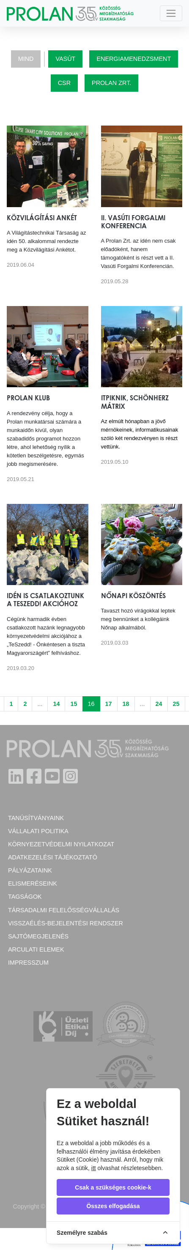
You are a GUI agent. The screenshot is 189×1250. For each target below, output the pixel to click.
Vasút (65, 58)
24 (159, 703)
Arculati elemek (36, 949)
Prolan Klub (28, 398)
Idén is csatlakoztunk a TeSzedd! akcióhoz (45, 599)
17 (108, 703)
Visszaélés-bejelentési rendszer (65, 923)
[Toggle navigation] (171, 13)
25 (176, 703)
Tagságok (25, 896)
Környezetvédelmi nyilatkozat (61, 844)
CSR (64, 82)
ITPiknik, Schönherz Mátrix (135, 402)
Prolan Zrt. (111, 82)
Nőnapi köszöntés (133, 595)
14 (56, 703)
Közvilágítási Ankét (42, 217)
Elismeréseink (32, 883)
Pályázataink (30, 870)
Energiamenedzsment (133, 58)
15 (73, 703)
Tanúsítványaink (36, 818)
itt (93, 1168)
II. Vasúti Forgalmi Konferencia (133, 221)
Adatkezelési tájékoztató (52, 857)
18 (126, 703)
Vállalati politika (38, 831)
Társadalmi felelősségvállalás (63, 910)
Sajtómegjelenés (38, 936)
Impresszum (28, 962)
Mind (26, 58)
